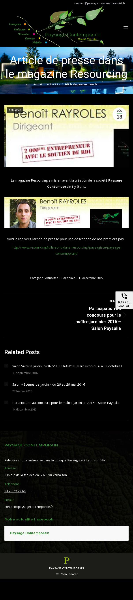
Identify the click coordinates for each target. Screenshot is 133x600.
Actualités (15, 110)
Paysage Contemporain (29, 533)
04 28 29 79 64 (15, 491)
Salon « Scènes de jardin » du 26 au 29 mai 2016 (48, 384)
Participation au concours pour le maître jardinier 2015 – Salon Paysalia (65, 402)
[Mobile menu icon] (126, 26)
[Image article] (6, 366)
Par (68, 278)
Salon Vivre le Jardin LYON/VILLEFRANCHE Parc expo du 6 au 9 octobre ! (67, 366)
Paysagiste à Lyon (80, 460)
